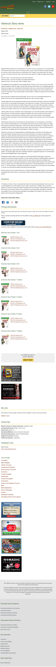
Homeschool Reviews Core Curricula (10, 608)
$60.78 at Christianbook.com (18, 239)
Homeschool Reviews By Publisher (9, 627)
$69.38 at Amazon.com (17, 252)
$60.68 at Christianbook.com (18, 254)
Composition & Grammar (8, 467)
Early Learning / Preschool (8, 469)
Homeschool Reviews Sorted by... (9, 613)
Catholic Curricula (6, 465)
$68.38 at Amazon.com (17, 237)
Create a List (40, 1)
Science (3, 492)
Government (4, 481)
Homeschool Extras (6, 610)
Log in (53, 1)
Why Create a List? (5, 629)
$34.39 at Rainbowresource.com (19, 339)
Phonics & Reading (6, 490)
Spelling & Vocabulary (7, 494)
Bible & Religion (5, 462)
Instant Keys (4, 28)
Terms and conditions (6, 641)
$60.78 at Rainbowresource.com (19, 240)
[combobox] (17, 15)
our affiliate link (36, 215)
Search (5, 16)
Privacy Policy (4, 644)
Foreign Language (6, 474)
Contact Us (3, 639)
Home (34, 1)
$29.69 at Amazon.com (17, 301)
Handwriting (4, 476)
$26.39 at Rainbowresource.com (19, 287)
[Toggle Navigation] (28, 13)
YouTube (53, 6)
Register (48, 1)
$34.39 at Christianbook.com (18, 337)
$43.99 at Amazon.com (17, 335)
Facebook (45, 6)
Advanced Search (5, 648)
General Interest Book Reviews (8, 615)
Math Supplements (6, 487)
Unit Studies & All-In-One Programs (11, 497)
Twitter (49, 6)
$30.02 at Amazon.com (17, 284)
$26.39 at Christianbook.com (18, 286)
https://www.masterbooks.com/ (8, 449)
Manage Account (5, 646)
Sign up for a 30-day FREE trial (43, 227)
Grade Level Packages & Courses (10, 483)
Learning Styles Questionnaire (8, 653)
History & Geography (7, 478)
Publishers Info (12, 28)
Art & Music (4, 460)
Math (2, 485)
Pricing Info (20, 28)
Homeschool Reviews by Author (9, 625)
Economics (4, 472)
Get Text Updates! (5, 650)
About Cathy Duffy (5, 662)
